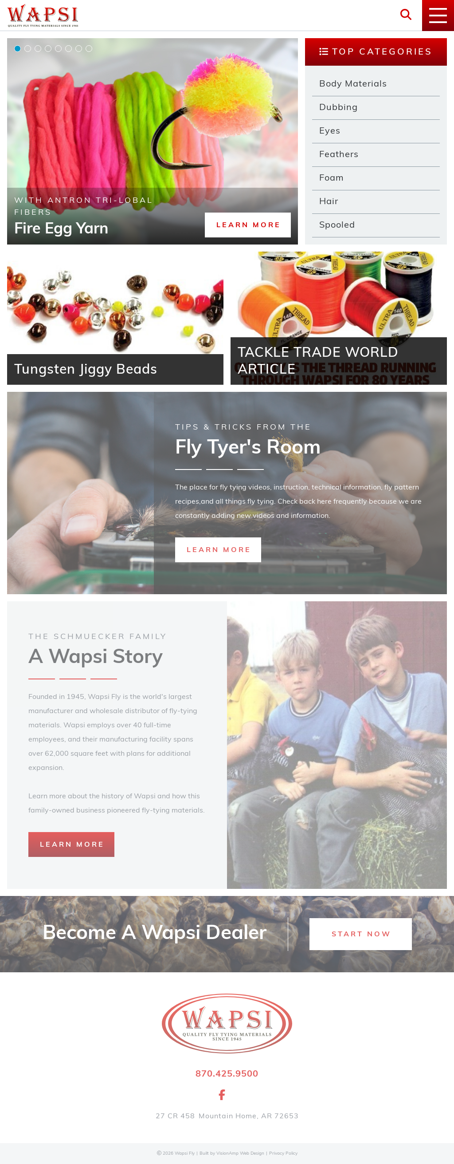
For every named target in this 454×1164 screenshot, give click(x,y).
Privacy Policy (283, 1153)
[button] (248, 225)
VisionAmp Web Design (240, 1153)
